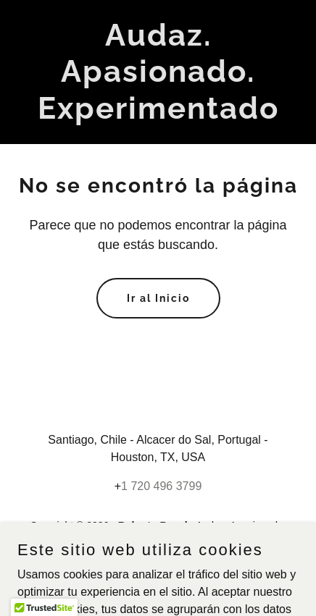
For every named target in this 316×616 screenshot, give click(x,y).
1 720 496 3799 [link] (161, 486)
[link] (158, 115)
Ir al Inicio (158, 298)
